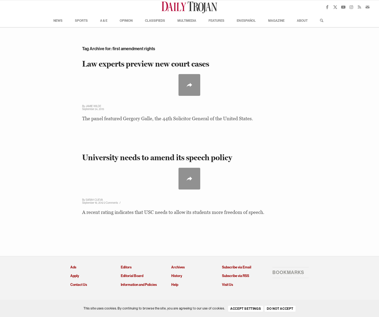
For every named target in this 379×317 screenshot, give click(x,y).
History (176, 276)
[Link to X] (335, 7)
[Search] (319, 20)
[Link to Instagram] (351, 7)
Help (174, 285)
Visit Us (227, 285)
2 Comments (111, 202)
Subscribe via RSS (235, 276)
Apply (74, 276)
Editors (126, 267)
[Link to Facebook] (327, 7)
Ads (73, 267)
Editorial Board (132, 276)
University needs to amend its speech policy (157, 157)
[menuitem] (58, 20)
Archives (178, 267)
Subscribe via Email (236, 267)
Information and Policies (139, 285)
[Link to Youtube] (343, 7)
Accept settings (245, 309)
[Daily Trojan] (189, 7)
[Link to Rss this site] (359, 7)
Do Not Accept (280, 309)
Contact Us (78, 285)
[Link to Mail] (367, 7)
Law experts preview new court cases (145, 63)
